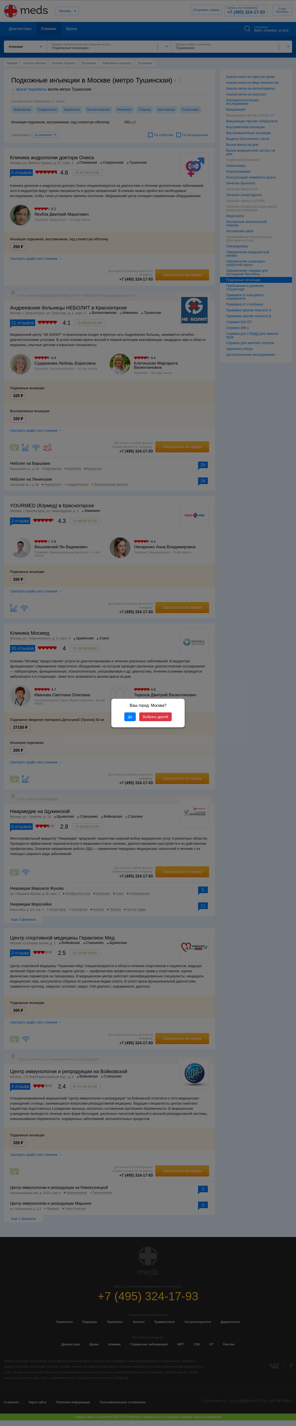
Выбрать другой (155, 717)
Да (130, 717)
